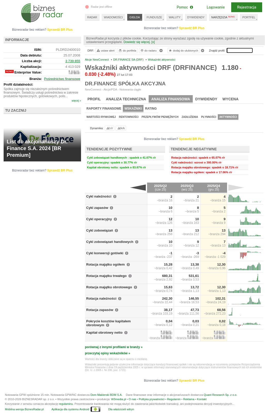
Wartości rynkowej (101, 117)
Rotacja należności (101, 298)
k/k (121, 128)
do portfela (127, 50)
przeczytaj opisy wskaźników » (107, 353)
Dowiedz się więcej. (137, 42)
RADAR (92, 17)
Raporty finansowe (103, 108)
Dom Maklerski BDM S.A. (106, 394)
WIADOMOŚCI (113, 17)
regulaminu (66, 403)
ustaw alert (105, 50)
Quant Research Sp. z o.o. (220, 394)
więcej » (76, 100)
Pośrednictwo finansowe (62, 79)
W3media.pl (118, 399)
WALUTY (174, 17)
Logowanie (216, 7)
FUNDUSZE (154, 17)
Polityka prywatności (152, 399)
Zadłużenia (190, 117)
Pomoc (184, 7)
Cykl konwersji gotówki (104, 253)
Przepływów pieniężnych (160, 117)
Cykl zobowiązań (99, 230)
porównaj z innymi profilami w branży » (113, 347)
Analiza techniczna (126, 99)
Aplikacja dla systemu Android (70, 409)
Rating (151, 108)
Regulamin (174, 399)
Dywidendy (206, 99)
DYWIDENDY (196, 17)
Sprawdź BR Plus (192, 28)
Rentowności (129, 117)
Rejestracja (246, 7)
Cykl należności (98, 196)
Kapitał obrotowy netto (104, 332)
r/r (109, 128)
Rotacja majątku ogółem (105, 264)
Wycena (230, 99)
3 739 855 (72, 61)
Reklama (188, 399)
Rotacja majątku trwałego (106, 276)
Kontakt (201, 399)
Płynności (208, 117)
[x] (153, 42)
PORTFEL (248, 17)
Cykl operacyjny (99, 219)
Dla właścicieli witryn (121, 409)
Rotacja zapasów (99, 310)
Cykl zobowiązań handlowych (109, 242)
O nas (132, 399)
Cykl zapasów (97, 208)
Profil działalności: (18, 84)
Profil (94, 99)
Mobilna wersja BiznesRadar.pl (24, 409)
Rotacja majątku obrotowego (109, 287)
